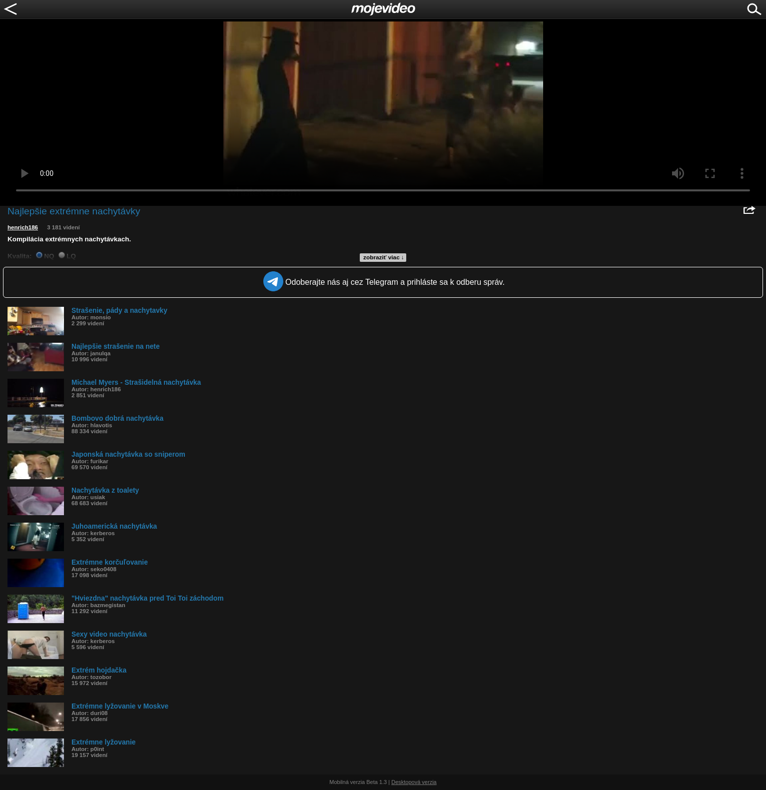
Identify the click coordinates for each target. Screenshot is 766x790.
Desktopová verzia (414, 782)
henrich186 (22, 227)
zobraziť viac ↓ (383, 257)
